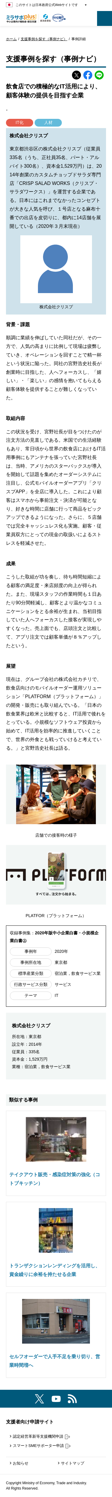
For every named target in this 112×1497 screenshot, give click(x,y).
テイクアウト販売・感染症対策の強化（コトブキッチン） (54, 1179)
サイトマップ (72, 1463)
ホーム (11, 39)
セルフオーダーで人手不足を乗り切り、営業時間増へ (54, 1361)
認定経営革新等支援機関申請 (41, 1436)
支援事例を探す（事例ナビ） (44, 39)
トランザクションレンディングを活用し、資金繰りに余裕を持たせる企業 (54, 1270)
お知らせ (20, 1463)
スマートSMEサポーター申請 (42, 1445)
